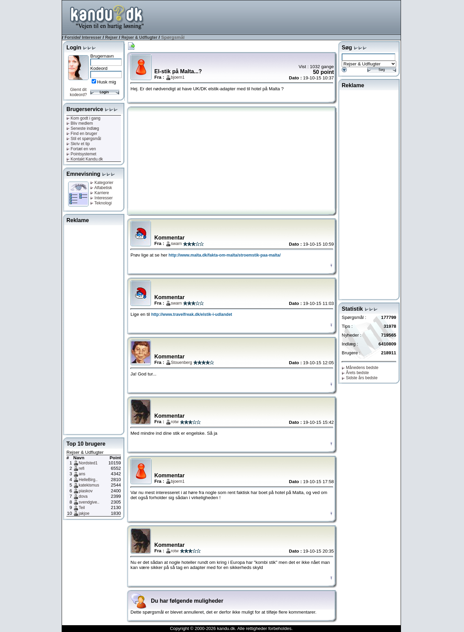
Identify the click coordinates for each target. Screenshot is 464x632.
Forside (71, 37)
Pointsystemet (81, 154)
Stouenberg (181, 362)
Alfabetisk (101, 187)
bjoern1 (178, 77)
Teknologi (101, 203)
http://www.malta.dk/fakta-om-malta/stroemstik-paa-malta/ (225, 255)
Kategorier (101, 182)
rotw (175, 421)
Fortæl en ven (81, 149)
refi (81, 468)
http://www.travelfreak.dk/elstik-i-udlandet (191, 314)
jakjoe (84, 513)
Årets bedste (355, 372)
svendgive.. (89, 502)
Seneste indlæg (82, 128)
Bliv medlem (79, 123)
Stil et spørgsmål (83, 138)
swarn (176, 243)
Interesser (91, 37)
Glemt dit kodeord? (78, 92)
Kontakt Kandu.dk (84, 159)
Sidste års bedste (359, 377)
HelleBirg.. (88, 479)
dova (83, 496)
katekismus (89, 485)
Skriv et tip (78, 143)
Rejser (111, 37)
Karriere (99, 192)
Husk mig (106, 81)
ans (82, 474)
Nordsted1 (88, 463)
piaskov (86, 491)
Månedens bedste (360, 367)
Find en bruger (81, 133)
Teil (82, 507)
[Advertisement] (277, 16)
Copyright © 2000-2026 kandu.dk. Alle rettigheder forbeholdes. (231, 628)
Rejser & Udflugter (139, 37)
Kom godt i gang (83, 118)
